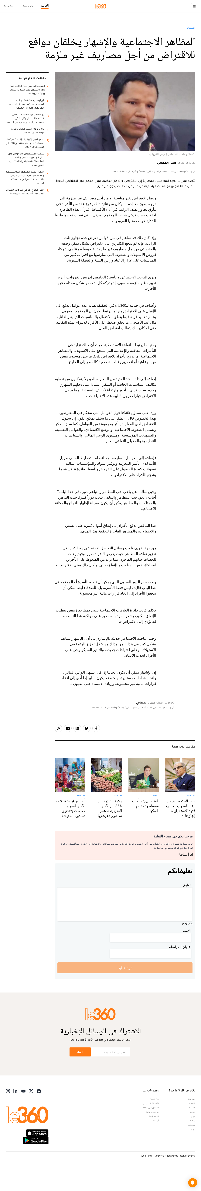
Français (28, 6)
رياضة (192, 1144)
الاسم (187, 955)
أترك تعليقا (125, 991)
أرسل (80, 1075)
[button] (192, 1182)
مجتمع (192, 1131)
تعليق (187, 909)
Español (8, 6)
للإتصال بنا (153, 1140)
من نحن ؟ (154, 1122)
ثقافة (192, 1135)
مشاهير (191, 1148)
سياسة (191, 1122)
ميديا (193, 1140)
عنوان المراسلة (180, 971)
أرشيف (155, 1144)
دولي (193, 1153)
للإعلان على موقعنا (150, 1131)
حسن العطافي (167, 186)
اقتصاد (191, 51)
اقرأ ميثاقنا (186, 878)
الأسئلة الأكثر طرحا (150, 1127)
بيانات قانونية (152, 1135)
